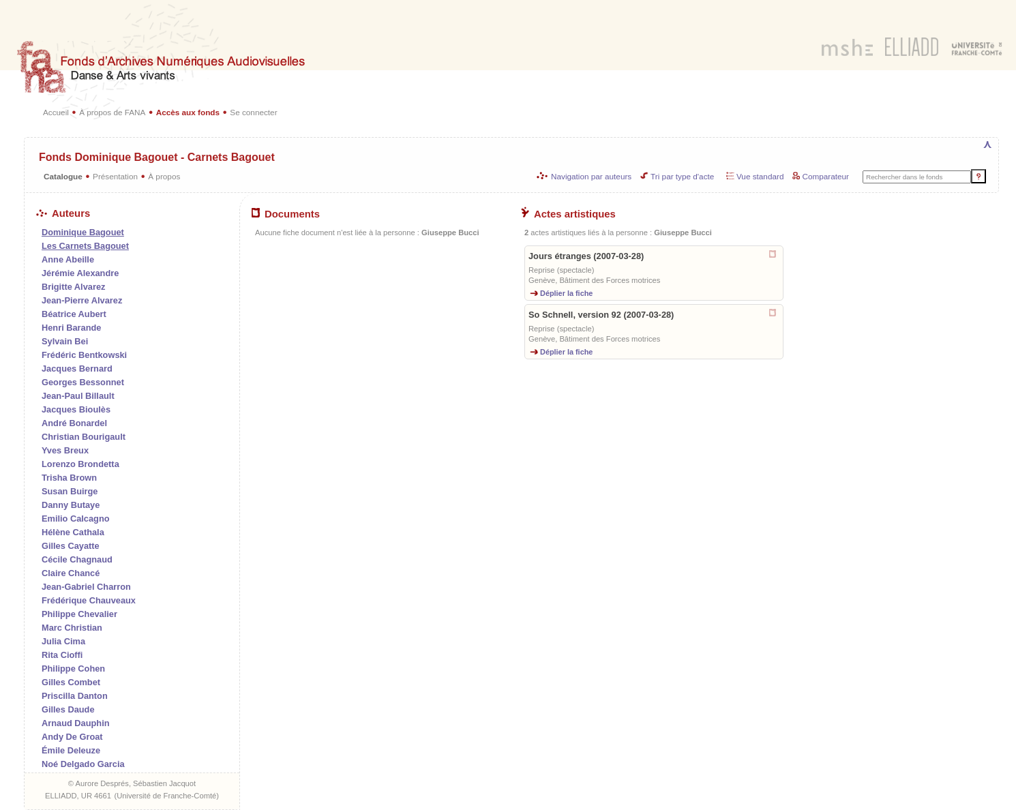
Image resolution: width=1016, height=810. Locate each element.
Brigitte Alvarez (73, 287)
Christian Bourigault (83, 437)
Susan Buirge (70, 491)
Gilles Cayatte (71, 546)
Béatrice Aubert (74, 314)
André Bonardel (74, 423)
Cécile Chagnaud (77, 559)
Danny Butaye (71, 505)
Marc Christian (72, 627)
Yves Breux (65, 450)
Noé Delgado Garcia (83, 764)
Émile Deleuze (71, 750)
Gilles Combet (71, 682)
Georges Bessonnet (83, 382)
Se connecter (253, 112)
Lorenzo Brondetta (80, 464)
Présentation (115, 176)
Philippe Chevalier (79, 614)
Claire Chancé (71, 573)
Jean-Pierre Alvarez (82, 300)
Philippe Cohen (73, 668)
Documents (286, 214)
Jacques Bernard (77, 368)
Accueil (56, 112)
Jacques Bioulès (76, 409)
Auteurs (63, 213)
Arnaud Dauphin (76, 723)
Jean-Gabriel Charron (86, 587)
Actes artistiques (568, 214)
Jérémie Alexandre (80, 273)
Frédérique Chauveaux (89, 600)
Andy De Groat (72, 737)
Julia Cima (63, 641)
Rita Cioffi (62, 655)
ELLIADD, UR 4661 (78, 796)
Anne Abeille (68, 259)
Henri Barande (71, 327)
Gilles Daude (68, 709)
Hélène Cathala (73, 532)
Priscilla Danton (75, 696)
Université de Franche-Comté (166, 796)
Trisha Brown (69, 477)
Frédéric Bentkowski (84, 355)
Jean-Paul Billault (78, 396)
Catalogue (63, 176)
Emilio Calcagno (76, 518)
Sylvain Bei (65, 341)
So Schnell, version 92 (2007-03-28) (601, 315)
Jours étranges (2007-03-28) (586, 256)
